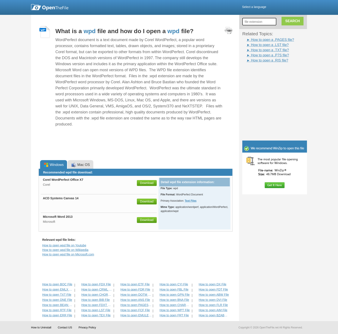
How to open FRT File (174, 315)
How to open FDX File (96, 284)
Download (146, 183)
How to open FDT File (213, 289)
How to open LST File (95, 310)
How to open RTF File (57, 310)
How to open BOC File (57, 284)
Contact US (65, 327)
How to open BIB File (95, 300)
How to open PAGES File (136, 305)
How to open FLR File (213, 305)
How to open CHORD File (97, 294)
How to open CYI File (174, 284)
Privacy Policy (87, 327)
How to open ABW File (214, 294)
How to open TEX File (96, 315)
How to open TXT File (56, 294)
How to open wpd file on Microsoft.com (68, 254)
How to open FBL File (174, 289)
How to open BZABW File (214, 315)
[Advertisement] (268, 72)
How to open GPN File (174, 294)
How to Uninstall (41, 327)
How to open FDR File (135, 289)
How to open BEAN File (58, 305)
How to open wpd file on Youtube (64, 245)
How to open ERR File (57, 315)
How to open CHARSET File (175, 305)
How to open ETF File (135, 284)
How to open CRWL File (97, 289)
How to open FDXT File (97, 305)
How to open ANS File (135, 300)
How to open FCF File (135, 310)
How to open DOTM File (136, 294)
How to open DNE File (57, 300)
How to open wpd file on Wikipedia (65, 250)
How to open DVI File (213, 300)
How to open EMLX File (58, 289)
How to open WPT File (175, 310)
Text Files (190, 200)
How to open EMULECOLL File (136, 315)
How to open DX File (212, 284)
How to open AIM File (213, 310)
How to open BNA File (174, 300)
